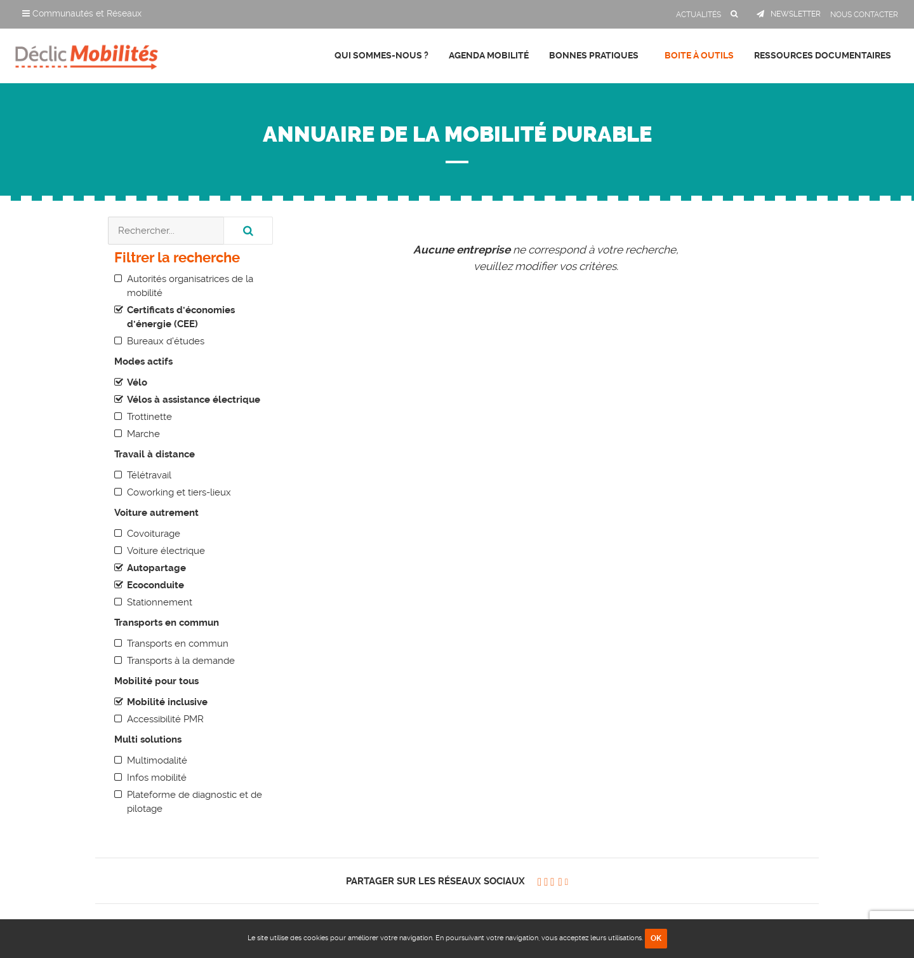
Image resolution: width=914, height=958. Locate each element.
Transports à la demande (181, 660)
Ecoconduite (155, 585)
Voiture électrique (166, 551)
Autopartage (156, 568)
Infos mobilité (157, 777)
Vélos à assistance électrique (193, 399)
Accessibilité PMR (165, 719)
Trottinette (149, 416)
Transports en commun (177, 643)
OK (656, 938)
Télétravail (149, 475)
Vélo (137, 382)
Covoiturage (153, 533)
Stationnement (159, 602)
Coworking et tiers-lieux (179, 492)
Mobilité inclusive (167, 702)
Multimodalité (157, 760)
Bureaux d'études (165, 341)
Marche (143, 434)
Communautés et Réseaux (82, 13)
